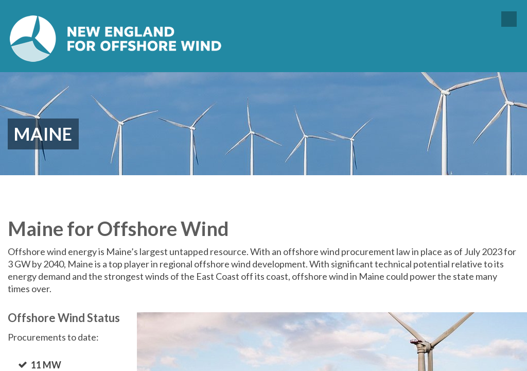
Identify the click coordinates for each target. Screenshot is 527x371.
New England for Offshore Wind (116, 38)
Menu (509, 19)
